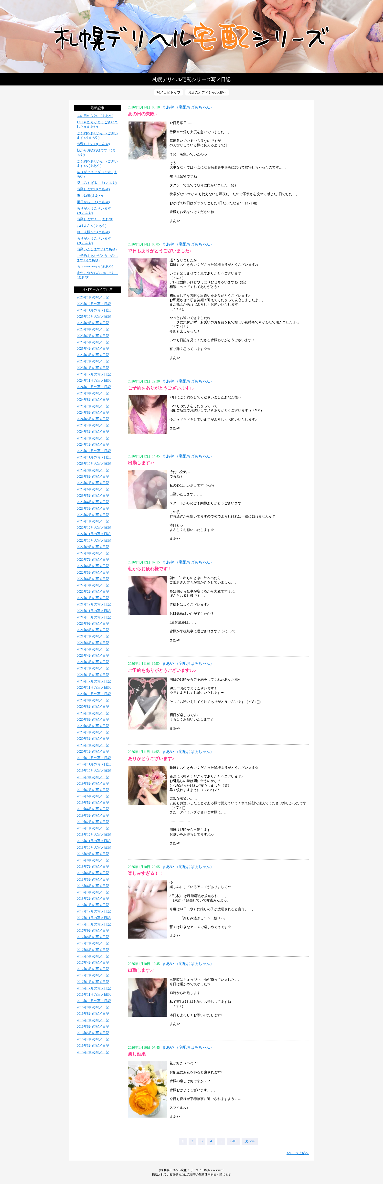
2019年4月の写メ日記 (93, 809)
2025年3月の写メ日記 (93, 355)
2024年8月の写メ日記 (93, 400)
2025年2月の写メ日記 (93, 361)
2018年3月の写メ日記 (93, 892)
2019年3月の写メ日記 (93, 815)
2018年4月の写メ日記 (93, 886)
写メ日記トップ (169, 92)
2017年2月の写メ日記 (93, 975)
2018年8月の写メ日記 (93, 860)
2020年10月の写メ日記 (94, 694)
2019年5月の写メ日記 (93, 802)
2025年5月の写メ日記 (93, 342)
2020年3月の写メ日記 (93, 738)
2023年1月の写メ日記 (93, 521)
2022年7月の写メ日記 (93, 559)
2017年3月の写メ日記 (93, 969)
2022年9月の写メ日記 (93, 547)
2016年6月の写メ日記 (93, 1026)
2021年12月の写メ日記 (94, 604)
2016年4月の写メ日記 (93, 1039)
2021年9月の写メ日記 (93, 623)
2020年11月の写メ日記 (94, 687)
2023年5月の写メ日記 (93, 495)
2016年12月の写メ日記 (94, 988)
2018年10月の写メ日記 (94, 847)
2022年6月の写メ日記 (93, 566)
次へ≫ (250, 1141)
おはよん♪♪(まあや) (91, 226)
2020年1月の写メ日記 (93, 751)
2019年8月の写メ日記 (93, 783)
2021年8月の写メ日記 (93, 630)
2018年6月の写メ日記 (93, 873)
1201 (233, 1141)
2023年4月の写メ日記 (93, 502)
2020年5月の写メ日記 (93, 726)
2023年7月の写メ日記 (93, 483)
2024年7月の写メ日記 (93, 406)
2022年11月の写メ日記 (94, 534)
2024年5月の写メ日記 (93, 419)
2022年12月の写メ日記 (94, 527)
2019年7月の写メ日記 (93, 790)
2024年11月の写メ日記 (94, 380)
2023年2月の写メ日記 (93, 515)
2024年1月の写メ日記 (93, 444)
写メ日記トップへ (191, 36)
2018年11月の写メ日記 (94, 841)
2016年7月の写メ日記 (93, 1020)
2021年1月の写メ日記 (93, 675)
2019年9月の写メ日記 (93, 777)
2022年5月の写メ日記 (93, 572)
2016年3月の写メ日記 (93, 1045)
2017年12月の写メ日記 (94, 911)
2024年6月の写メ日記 (93, 412)
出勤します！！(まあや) (95, 219)
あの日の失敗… (143, 113)
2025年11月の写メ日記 (94, 310)
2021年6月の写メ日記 (93, 643)
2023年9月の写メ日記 (93, 470)
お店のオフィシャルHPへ (207, 92)
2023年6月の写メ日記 (93, 489)
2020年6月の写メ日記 (93, 719)
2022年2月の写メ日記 (93, 591)
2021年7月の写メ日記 (93, 636)
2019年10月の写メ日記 (94, 770)
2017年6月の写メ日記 (93, 950)
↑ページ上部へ (298, 1153)
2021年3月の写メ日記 (93, 662)
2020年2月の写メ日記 (93, 745)
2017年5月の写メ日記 (93, 956)
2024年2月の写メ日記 (93, 438)
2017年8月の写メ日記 (93, 937)
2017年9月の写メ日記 (93, 930)
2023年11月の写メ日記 (94, 457)
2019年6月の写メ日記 (93, 796)
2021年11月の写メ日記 (94, 611)
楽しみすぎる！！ (145, 873)
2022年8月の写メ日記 (93, 553)
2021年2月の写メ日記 (93, 668)
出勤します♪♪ (141, 462)
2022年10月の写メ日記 (94, 540)
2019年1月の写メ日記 (93, 828)
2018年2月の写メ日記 (93, 898)
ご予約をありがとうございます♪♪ (161, 388)
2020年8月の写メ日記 (93, 706)
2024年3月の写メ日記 (93, 431)
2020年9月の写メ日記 (93, 700)
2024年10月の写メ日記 (94, 387)
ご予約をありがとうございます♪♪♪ (162, 670)
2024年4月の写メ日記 (93, 425)
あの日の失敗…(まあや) (95, 116)
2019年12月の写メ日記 (94, 758)
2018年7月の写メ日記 (93, 866)
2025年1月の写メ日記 (93, 368)
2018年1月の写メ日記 (93, 905)
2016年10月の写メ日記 (94, 1001)
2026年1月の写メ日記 (93, 297)
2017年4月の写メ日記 (93, 962)
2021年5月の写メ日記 (93, 649)
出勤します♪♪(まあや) (93, 144)
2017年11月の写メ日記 (94, 918)
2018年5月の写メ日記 (93, 879)
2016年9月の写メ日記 (93, 1007)
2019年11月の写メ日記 (94, 764)
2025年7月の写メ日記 (93, 336)
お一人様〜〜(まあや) (93, 232)
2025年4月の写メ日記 (93, 348)
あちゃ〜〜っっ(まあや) (95, 266)
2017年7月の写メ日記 (93, 943)
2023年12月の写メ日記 (94, 451)
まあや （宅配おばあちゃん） (188, 107)
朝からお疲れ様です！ (150, 568)
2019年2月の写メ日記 (93, 822)
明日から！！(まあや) (93, 202)
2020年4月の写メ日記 (93, 732)
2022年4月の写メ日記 (93, 579)
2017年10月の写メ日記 (94, 924)
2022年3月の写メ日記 (93, 585)
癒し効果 (137, 1054)
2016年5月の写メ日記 (93, 1033)
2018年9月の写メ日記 (93, 854)
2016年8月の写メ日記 (93, 1013)
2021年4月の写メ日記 (93, 655)
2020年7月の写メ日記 (93, 713)
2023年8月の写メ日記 (93, 476)
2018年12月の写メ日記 (94, 834)
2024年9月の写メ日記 (93, 393)
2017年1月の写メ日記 (93, 982)
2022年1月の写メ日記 (93, 598)
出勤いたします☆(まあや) (97, 249)
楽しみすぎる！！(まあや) (97, 183)
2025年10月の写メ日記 (94, 316)
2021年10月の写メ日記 (94, 617)
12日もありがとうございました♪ (160, 250)
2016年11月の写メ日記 (94, 994)
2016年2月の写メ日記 (93, 1052)
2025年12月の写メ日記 (94, 304)
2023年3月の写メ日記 (93, 508)
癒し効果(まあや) (90, 196)
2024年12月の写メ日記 (94, 374)
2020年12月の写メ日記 (94, 681)
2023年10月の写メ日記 (94, 463)
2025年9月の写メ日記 (93, 323)
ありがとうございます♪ (151, 758)
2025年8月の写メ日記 (93, 329)
